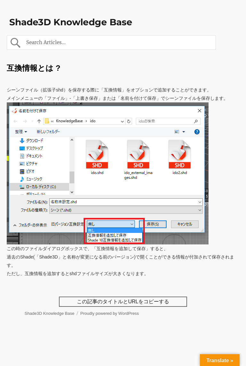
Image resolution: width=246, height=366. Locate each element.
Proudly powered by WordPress (109, 313)
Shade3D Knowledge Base (70, 22)
